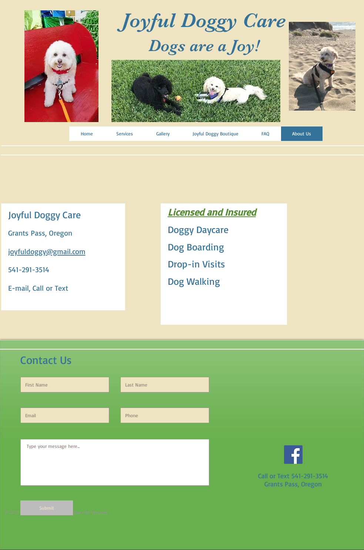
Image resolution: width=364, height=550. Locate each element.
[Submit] (46, 507)
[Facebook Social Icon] (293, 454)
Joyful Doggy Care (204, 20)
